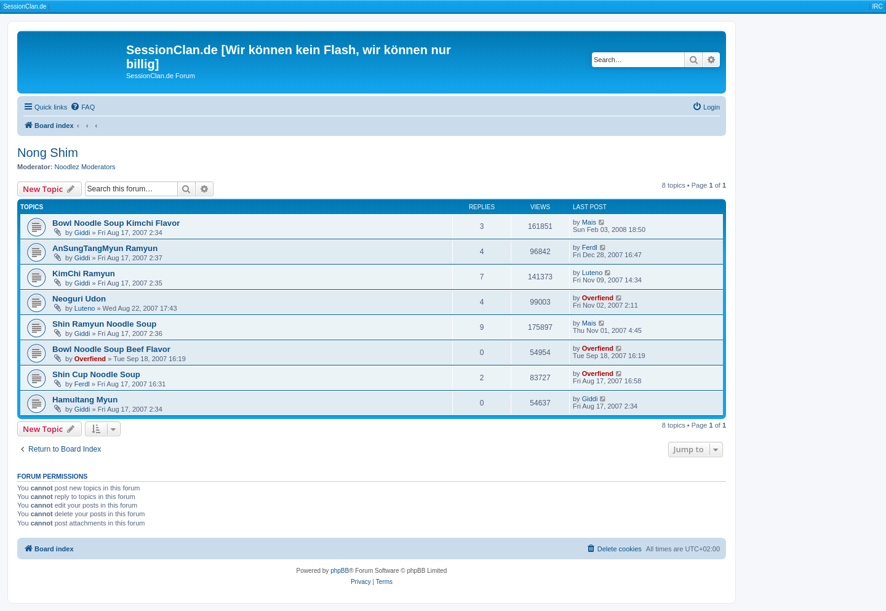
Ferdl (589, 247)
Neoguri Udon (79, 298)
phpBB (339, 570)
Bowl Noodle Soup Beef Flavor (111, 349)
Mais (589, 222)
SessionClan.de (24, 6)
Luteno (592, 272)
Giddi (82, 232)
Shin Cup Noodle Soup (96, 374)
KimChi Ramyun (83, 273)
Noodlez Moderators (85, 166)
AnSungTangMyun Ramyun (105, 248)
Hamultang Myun (85, 399)
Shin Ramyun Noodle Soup (104, 324)
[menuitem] (82, 107)
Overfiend (597, 298)
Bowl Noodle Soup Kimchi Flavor (116, 223)
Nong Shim (47, 152)
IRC (877, 6)
